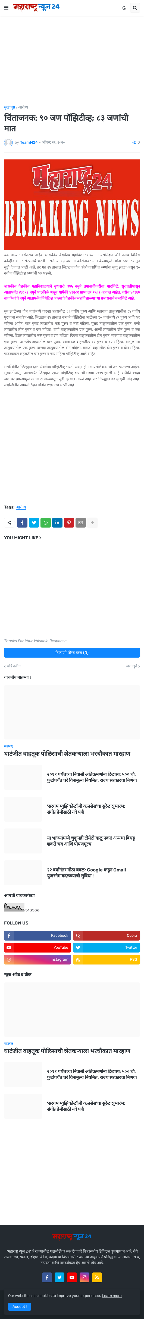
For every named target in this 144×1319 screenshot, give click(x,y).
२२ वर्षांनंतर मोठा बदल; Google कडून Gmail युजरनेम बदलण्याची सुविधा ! (86, 873)
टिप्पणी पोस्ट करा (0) (72, 652)
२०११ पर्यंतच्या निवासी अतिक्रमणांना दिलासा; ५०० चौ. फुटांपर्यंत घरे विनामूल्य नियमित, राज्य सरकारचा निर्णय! (92, 777)
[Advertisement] (72, 61)
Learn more (112, 1295)
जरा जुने (131, 666)
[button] (6, 8)
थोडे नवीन (14, 666)
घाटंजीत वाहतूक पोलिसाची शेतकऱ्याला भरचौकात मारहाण (67, 753)
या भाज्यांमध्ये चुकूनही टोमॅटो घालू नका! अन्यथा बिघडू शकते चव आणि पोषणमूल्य (91, 841)
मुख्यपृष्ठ (9, 107)
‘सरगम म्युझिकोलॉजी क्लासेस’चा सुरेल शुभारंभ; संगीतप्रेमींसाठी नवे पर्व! (86, 809)
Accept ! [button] (19, 1306)
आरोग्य (23, 107)
